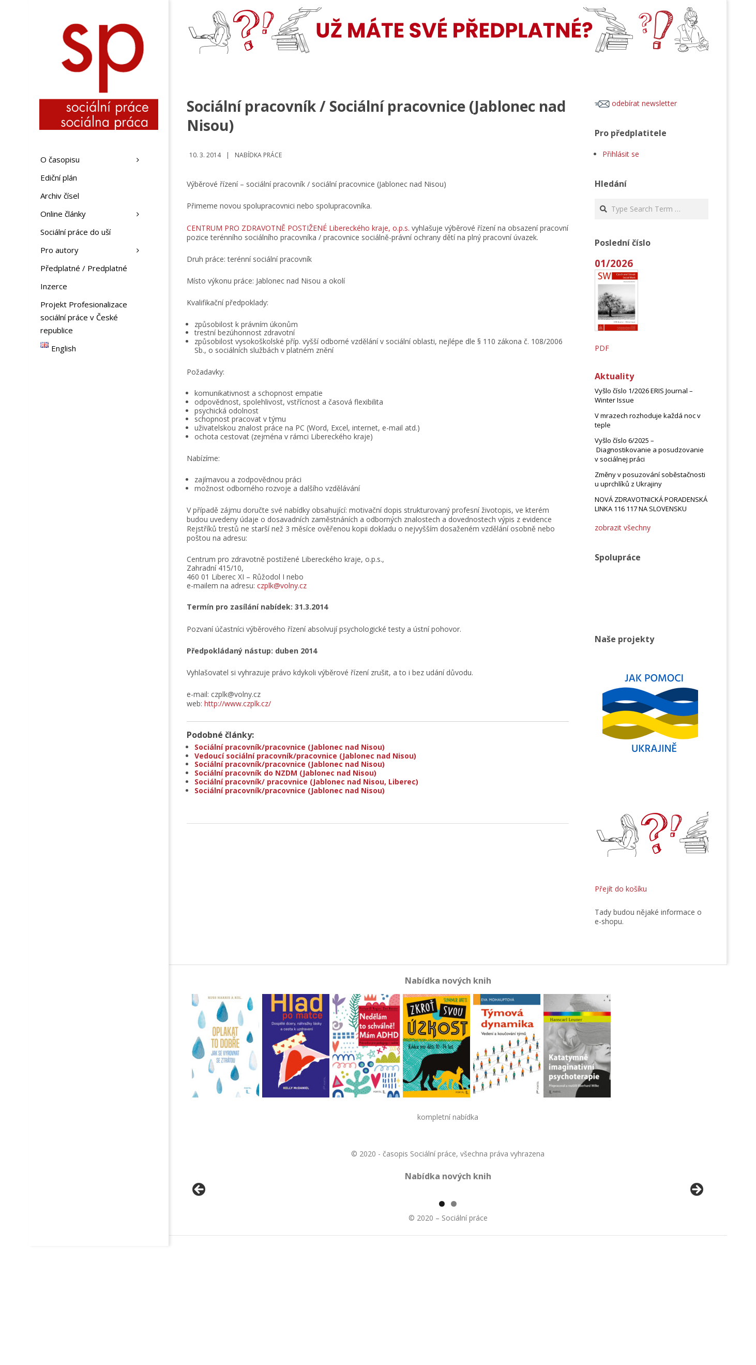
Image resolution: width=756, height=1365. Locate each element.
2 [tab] (454, 1323)
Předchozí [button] (199, 1249)
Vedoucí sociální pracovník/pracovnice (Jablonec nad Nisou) (305, 756)
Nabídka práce (258, 155)
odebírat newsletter (636, 103)
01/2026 (614, 263)
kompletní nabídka (447, 1117)
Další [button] (696, 1249)
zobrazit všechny (623, 527)
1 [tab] (442, 1323)
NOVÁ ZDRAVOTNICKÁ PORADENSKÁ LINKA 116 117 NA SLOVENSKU (651, 504)
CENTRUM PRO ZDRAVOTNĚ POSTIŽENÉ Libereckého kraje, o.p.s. (298, 228)
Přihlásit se (620, 154)
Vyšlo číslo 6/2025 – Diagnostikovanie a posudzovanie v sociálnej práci (649, 450)
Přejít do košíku (621, 889)
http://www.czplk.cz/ (237, 703)
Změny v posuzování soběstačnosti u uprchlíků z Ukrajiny (650, 479)
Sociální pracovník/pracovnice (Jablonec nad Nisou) (289, 747)
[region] (448, 1252)
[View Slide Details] (228, 1252)
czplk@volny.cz (282, 585)
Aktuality (614, 376)
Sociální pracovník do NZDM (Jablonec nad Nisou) (285, 773)
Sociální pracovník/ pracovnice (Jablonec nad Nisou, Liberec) (306, 782)
